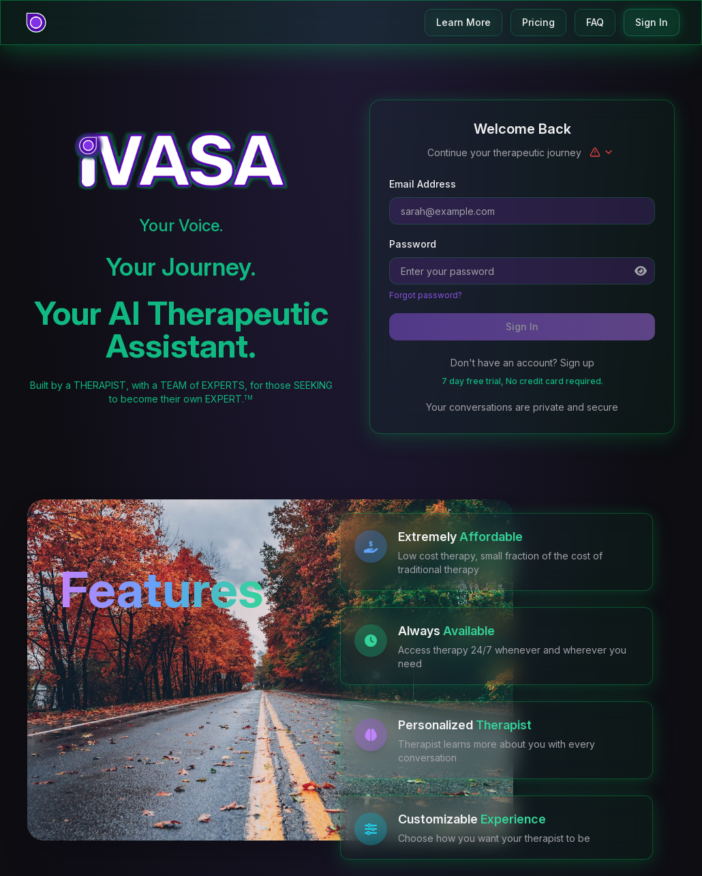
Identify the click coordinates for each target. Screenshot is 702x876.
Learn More (463, 22)
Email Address (422, 184)
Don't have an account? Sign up (522, 362)
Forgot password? (425, 295)
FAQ (595, 22)
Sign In (651, 22)
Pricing (538, 22)
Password (412, 244)
